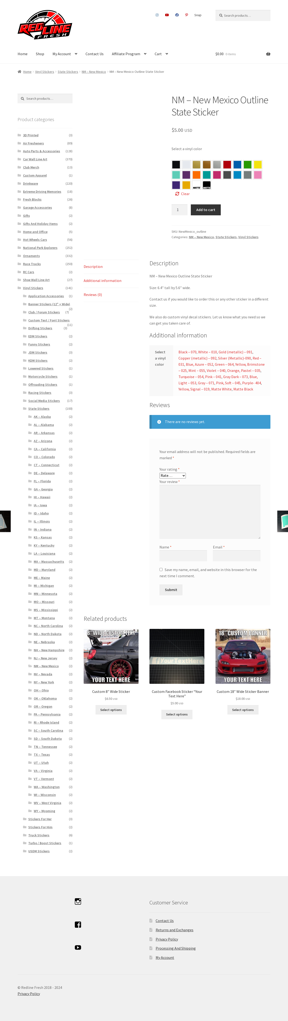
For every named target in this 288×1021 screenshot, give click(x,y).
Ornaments (31, 256)
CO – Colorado (44, 457)
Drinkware (30, 183)
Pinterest (186, 15)
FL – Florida (42, 481)
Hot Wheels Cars (35, 239)
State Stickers (68, 71)
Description (93, 266)
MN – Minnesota (45, 594)
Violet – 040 (186, 175)
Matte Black (243, 389)
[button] (176, 164)
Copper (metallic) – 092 (197, 358)
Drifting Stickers (40, 328)
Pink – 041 (217, 175)
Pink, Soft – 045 (258, 175)
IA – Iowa (40, 505)
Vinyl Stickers (44, 71)
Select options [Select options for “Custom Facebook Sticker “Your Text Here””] (177, 714)
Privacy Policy (167, 939)
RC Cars (28, 272)
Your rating (169, 469)
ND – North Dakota (48, 634)
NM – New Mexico (94, 71)
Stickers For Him (40, 827)
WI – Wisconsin (45, 795)
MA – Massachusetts (49, 561)
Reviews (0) (93, 294)
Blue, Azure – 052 (237, 164)
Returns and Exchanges (174, 929)
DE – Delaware (44, 473)
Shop (40, 53)
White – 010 (207, 352)
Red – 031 (227, 164)
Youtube (167, 15)
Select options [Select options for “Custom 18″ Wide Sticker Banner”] (243, 710)
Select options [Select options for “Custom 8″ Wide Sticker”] (111, 710)
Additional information (102, 280)
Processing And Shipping (176, 948)
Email (219, 547)
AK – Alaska (42, 416)
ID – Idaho (41, 513)
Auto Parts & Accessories (41, 151)
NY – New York (44, 682)
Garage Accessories (37, 207)
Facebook (177, 15)
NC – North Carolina (48, 626)
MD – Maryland (44, 569)
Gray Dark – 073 (227, 175)
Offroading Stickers (42, 384)
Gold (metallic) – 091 (235, 352)
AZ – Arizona (43, 441)
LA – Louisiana (44, 553)
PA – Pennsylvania (47, 714)
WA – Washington (47, 787)
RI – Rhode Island (46, 722)
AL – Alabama (44, 425)
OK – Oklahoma (45, 698)
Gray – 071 (247, 175)
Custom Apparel (35, 175)
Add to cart (205, 209)
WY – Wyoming (44, 811)
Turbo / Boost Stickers (44, 843)
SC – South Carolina (48, 730)
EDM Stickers (37, 336)
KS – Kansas (43, 537)
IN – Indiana (43, 529)
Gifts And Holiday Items (40, 224)
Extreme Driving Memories (42, 191)
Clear (185, 193)
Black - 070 (176, 164)
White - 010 (186, 164)
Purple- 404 (176, 185)
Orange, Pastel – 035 (196, 175)
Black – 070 (187, 352)
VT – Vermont (44, 779)
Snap (198, 15)
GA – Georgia (43, 489)
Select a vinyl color (187, 148)
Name (165, 547)
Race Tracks (32, 264)
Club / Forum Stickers (44, 312)
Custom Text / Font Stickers (49, 320)
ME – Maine (42, 578)
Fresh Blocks (32, 199)
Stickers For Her (40, 819)
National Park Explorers (40, 248)
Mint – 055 (176, 175)
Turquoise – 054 (207, 175)
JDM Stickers (37, 352)
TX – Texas (42, 754)
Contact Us (95, 53)
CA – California (45, 449)
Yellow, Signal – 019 (186, 185)
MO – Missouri (44, 602)
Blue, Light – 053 (237, 175)
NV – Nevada (43, 674)
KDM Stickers (38, 360)
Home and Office (35, 232)
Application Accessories (46, 296)
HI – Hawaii (42, 497)
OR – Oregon (43, 706)
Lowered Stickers (40, 368)
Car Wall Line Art (35, 159)
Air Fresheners (33, 143)
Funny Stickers (39, 344)
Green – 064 (247, 164)
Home (23, 53)
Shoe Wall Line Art (36, 280)
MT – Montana (44, 618)
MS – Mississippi (46, 610)
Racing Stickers (39, 392)
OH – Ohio (41, 690)
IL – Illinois (42, 521)
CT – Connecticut (46, 465)
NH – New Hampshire (49, 650)
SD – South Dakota (48, 738)
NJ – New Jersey (45, 658)
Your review (169, 481)
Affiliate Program (126, 53)
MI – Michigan (44, 585)
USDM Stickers (39, 851)
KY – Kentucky (44, 545)
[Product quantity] (180, 209)
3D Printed (30, 135)
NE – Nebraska (44, 642)
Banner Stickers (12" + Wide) (49, 304)
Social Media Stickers (44, 401)
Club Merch (31, 167)
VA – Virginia (43, 771)
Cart (158, 53)
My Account (62, 53)
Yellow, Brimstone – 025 (258, 164)
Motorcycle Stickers (43, 376)
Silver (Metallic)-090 (234, 358)
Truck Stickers (38, 835)
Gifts (26, 215)
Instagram (157, 15)
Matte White (221, 389)
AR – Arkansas (44, 433)
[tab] (111, 267)
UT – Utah (41, 762)
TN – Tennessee (45, 747)
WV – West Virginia (47, 803)
